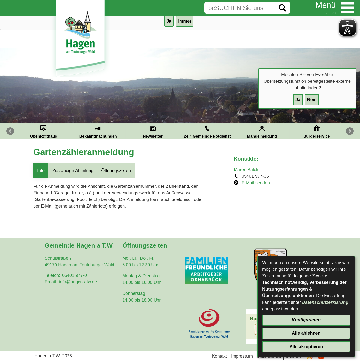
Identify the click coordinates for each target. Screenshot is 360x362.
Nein (312, 99)
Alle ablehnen (306, 333)
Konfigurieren (306, 319)
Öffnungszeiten (116, 170)
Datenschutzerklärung (325, 302)
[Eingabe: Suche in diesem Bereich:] (239, 8)
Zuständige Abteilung (72, 170)
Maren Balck (246, 169)
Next (350, 131)
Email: (51, 282)
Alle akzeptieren (306, 346)
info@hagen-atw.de (78, 282)
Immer (184, 21)
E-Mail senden (256, 182)
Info (41, 170)
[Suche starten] (282, 8)
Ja (297, 99)
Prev (10, 131)
